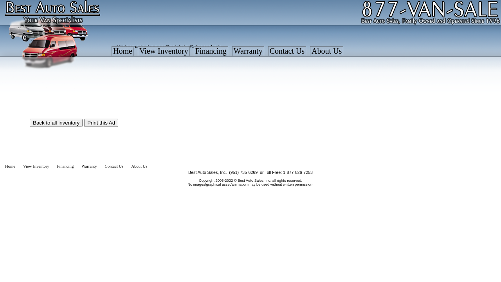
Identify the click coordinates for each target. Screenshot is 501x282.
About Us (327, 51)
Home (122, 51)
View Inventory (163, 51)
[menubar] (227, 53)
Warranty (248, 51)
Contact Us (287, 51)
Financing (211, 51)
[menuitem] (123, 53)
